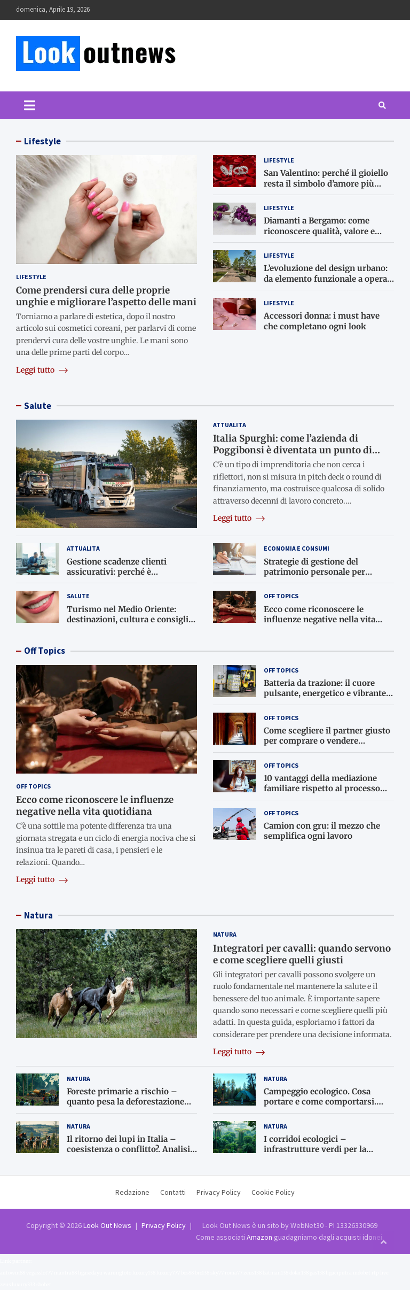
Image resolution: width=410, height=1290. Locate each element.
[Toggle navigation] (29, 105)
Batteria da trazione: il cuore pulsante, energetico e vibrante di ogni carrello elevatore (325, 693)
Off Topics (281, 596)
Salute (37, 406)
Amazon (259, 1237)
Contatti (173, 1192)
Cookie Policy (273, 1192)
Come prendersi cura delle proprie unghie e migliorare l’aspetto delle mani (106, 296)
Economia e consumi (296, 548)
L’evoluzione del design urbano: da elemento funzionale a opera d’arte (326, 278)
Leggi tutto (42, 370)
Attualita (229, 425)
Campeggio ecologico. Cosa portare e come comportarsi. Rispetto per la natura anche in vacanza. (325, 1107)
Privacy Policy (218, 1192)
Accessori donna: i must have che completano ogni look (322, 321)
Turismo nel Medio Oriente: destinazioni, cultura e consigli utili (127, 619)
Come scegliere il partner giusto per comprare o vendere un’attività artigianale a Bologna (327, 740)
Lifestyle (42, 141)
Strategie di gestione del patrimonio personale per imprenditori (314, 572)
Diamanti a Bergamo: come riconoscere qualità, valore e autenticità (319, 230)
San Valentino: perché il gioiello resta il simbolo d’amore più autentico (326, 183)
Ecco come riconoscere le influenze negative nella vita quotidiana (319, 619)
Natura (38, 915)
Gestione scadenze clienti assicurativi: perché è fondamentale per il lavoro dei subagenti (126, 577)
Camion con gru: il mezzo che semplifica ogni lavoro (322, 831)
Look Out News (107, 1225)
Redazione (132, 1192)
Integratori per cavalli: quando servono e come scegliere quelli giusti (302, 954)
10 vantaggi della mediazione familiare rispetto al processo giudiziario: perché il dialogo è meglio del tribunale (323, 794)
